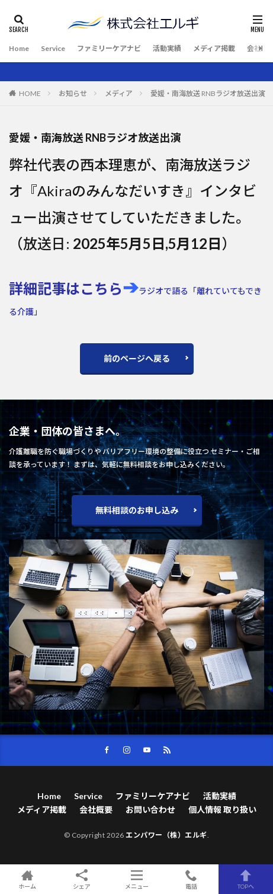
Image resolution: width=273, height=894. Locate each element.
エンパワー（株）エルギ (166, 835)
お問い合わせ (150, 809)
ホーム (27, 879)
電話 (191, 879)
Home (19, 48)
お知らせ (73, 93)
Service (53, 48)
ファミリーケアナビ (109, 48)
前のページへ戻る (137, 358)
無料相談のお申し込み (136, 510)
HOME (30, 93)
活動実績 (167, 48)
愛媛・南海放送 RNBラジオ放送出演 (207, 93)
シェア (81, 879)
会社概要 (96, 809)
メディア (119, 93)
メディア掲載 (214, 48)
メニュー (136, 879)
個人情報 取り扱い (222, 809)
